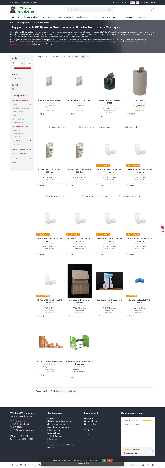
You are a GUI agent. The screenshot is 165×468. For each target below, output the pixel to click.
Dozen (15, 104)
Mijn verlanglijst (90, 424)
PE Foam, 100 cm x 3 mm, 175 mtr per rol (139, 239)
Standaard (73, 56)
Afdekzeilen (17, 130)
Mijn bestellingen (90, 421)
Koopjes (143, 17)
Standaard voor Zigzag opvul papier (109, 301)
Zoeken (108, 10)
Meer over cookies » (83, 463)
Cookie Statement (54, 436)
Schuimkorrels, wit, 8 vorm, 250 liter (49, 170)
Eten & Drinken (66, 17)
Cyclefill (139, 100)
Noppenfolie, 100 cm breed (79, 100)
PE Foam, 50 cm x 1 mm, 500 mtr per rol (140, 170)
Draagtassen (49, 17)
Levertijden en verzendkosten (58, 427)
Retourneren (52, 439)
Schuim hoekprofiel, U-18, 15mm (139, 301)
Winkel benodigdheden (87, 17)
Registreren (115, 2)
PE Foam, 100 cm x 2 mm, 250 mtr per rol (109, 239)
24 (63, 56)
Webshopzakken (19, 112)
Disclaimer (51, 442)
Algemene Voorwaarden (56, 424)
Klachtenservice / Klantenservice (59, 421)
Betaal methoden (53, 430)
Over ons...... (51, 418)
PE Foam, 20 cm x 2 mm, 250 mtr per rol (109, 170)
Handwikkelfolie (18, 119)
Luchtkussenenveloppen (21, 108)
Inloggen (125, 2)
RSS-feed (50, 448)
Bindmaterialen (18, 123)
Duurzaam (129, 17)
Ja (104, 460)
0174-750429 (149, 2)
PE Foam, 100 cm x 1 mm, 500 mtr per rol (79, 239)
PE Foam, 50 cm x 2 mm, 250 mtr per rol (49, 239)
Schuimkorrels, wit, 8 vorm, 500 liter (79, 170)
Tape (14, 115)
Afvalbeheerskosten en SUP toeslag (60, 445)
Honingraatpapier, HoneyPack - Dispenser (79, 362)
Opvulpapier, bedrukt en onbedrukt (79, 301)
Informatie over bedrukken (18, 135)
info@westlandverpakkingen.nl (21, 44)
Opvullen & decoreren (110, 17)
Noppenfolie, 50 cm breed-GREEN (109, 101)
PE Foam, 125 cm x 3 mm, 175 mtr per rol (49, 301)
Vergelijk (41, 114)
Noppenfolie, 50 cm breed (49, 100)
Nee (110, 460)
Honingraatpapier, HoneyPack (49, 361)
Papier (18, 79)
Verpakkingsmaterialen (28, 17)
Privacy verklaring (53, 433)
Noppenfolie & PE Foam (21, 126)
